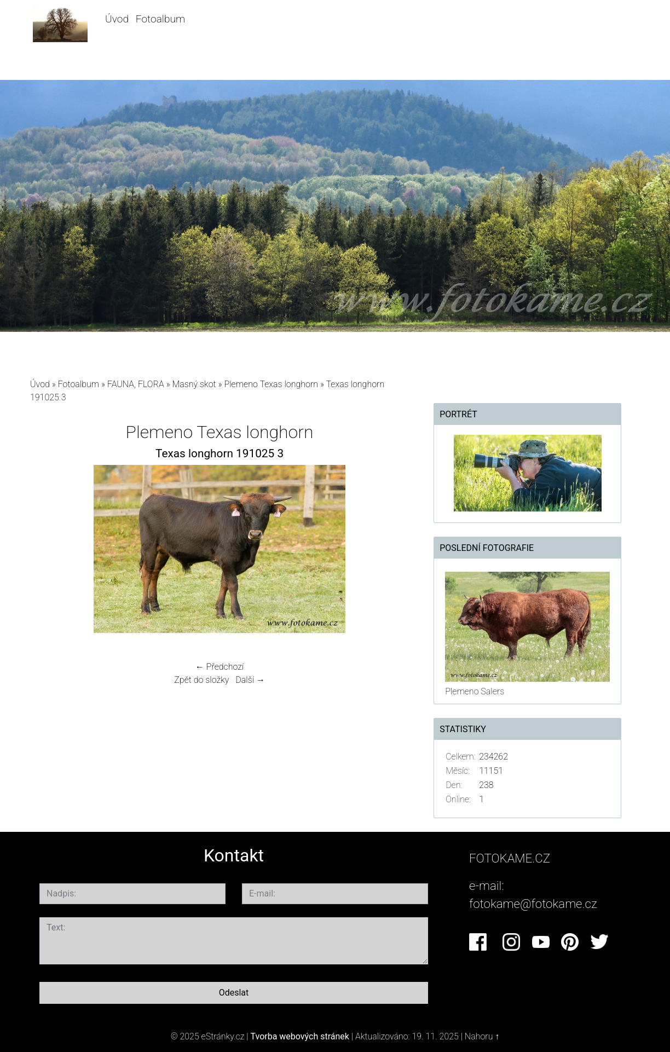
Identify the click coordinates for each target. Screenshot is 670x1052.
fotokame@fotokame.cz (533, 903)
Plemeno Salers (474, 691)
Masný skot (194, 384)
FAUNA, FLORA (135, 384)
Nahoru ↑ (482, 1036)
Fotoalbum (160, 19)
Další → (250, 680)
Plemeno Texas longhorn (271, 384)
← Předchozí (219, 667)
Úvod (117, 19)
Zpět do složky (201, 680)
